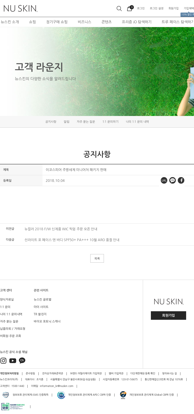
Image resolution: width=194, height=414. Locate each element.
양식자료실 (7, 299)
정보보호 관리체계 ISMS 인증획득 (24, 395)
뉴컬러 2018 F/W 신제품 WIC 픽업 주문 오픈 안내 (60, 229)
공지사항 (50, 121)
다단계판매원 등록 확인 (142, 373)
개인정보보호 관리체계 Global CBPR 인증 (146, 395)
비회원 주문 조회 (10, 335)
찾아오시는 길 (169, 373)
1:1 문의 (5, 306)
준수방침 (30, 373)
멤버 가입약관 (116, 373)
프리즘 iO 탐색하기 (137, 22)
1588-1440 (17, 386)
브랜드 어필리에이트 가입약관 (86, 373)
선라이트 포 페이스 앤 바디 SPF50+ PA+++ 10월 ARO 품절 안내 (71, 240)
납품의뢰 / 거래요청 (12, 328)
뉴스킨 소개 (10, 22)
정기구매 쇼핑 (57, 22)
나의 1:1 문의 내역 (137, 121)
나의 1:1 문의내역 (11, 314)
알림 (66, 121)
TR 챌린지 (40, 314)
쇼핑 (32, 22)
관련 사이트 (41, 290)
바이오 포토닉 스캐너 (47, 321)
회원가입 (168, 315)
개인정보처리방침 (9, 373)
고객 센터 (6, 290)
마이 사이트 (41, 306)
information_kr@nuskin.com (56, 386)
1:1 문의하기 (110, 121)
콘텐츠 (107, 22)
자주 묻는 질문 (86, 121)
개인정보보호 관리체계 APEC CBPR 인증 (84, 395)
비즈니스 (84, 22)
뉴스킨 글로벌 (42, 299)
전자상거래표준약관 (52, 373)
